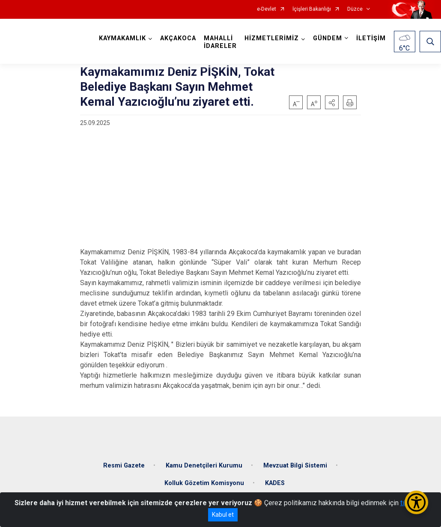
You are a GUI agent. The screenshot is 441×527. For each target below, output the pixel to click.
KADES (275, 482)
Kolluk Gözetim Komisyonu (204, 482)
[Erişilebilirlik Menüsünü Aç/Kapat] (416, 502)
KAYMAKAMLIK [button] (122, 38)
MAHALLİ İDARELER (220, 42)
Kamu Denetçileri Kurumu (204, 464)
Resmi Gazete (124, 464)
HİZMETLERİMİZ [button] (271, 38)
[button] (332, 102)
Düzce (355, 9)
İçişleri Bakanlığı (311, 9)
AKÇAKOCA (178, 38)
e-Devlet (266, 9)
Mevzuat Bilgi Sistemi (295, 464)
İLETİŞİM (371, 38)
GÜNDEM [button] (327, 38)
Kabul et (223, 514)
